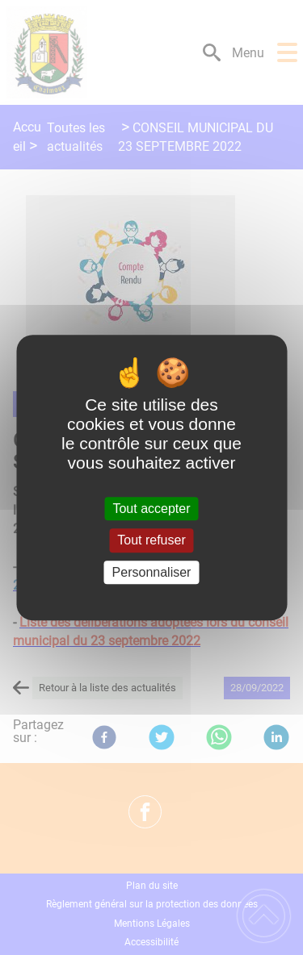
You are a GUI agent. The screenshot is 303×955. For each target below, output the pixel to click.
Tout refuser (151, 541)
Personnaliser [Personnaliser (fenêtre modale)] (151, 572)
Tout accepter (151, 508)
